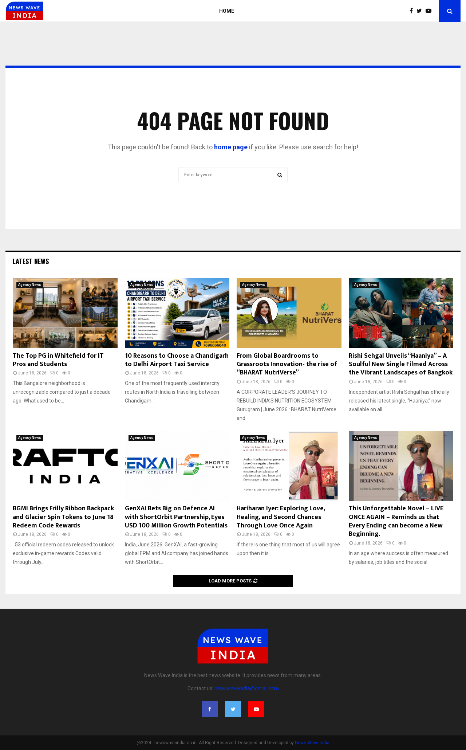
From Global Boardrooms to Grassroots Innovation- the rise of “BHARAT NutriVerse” (287, 364)
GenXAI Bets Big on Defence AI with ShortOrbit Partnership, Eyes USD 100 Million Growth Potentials (176, 517)
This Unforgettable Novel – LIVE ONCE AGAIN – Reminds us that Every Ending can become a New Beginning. (396, 521)
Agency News (29, 285)
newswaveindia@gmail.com (246, 688)
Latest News (31, 261)
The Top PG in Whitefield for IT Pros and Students (58, 360)
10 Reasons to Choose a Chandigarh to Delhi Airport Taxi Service (177, 360)
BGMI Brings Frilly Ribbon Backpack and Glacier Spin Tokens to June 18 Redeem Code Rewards (63, 517)
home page (231, 147)
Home (226, 11)
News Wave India (312, 742)
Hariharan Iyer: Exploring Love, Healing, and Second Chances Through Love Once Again (281, 517)
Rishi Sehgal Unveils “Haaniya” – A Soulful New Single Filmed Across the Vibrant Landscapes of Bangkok (401, 364)
